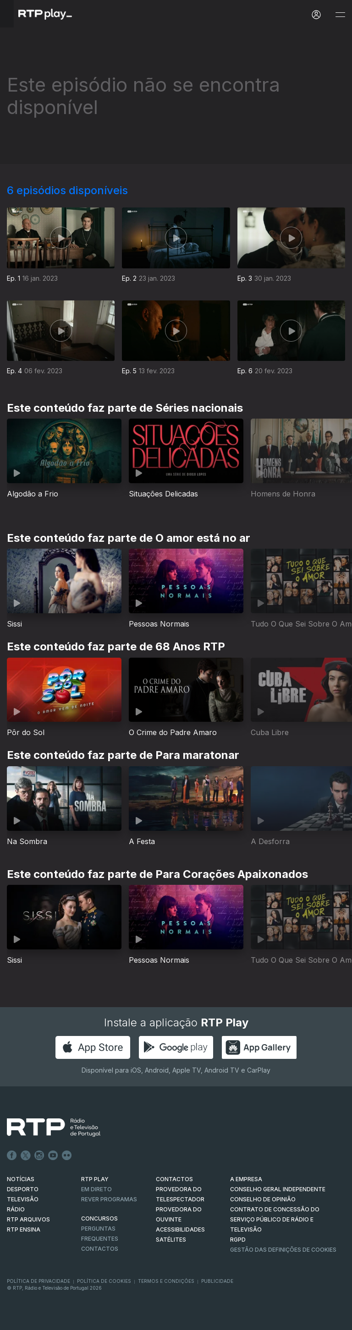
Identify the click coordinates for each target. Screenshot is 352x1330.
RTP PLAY (95, 1179)
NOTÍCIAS (20, 1179)
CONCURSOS (99, 1218)
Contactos (99, 1248)
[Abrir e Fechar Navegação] (340, 15)
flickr (67, 1155)
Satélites (171, 1239)
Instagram (39, 1155)
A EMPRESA (246, 1179)
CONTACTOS (174, 1179)
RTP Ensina (23, 1229)
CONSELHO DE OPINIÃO (263, 1199)
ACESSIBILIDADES (180, 1229)
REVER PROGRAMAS (109, 1199)
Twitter (26, 1155)
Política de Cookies (104, 1281)
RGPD (238, 1239)
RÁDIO (16, 1209)
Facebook (12, 1155)
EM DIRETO (96, 1189)
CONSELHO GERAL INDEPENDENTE (277, 1189)
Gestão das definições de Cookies (283, 1249)
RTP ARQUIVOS (28, 1219)
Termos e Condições (166, 1281)
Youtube (53, 1155)
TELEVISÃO (22, 1199)
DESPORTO (22, 1189)
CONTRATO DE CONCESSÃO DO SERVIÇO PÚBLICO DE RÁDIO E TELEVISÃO (274, 1219)
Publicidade (217, 1281)
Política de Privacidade (38, 1281)
